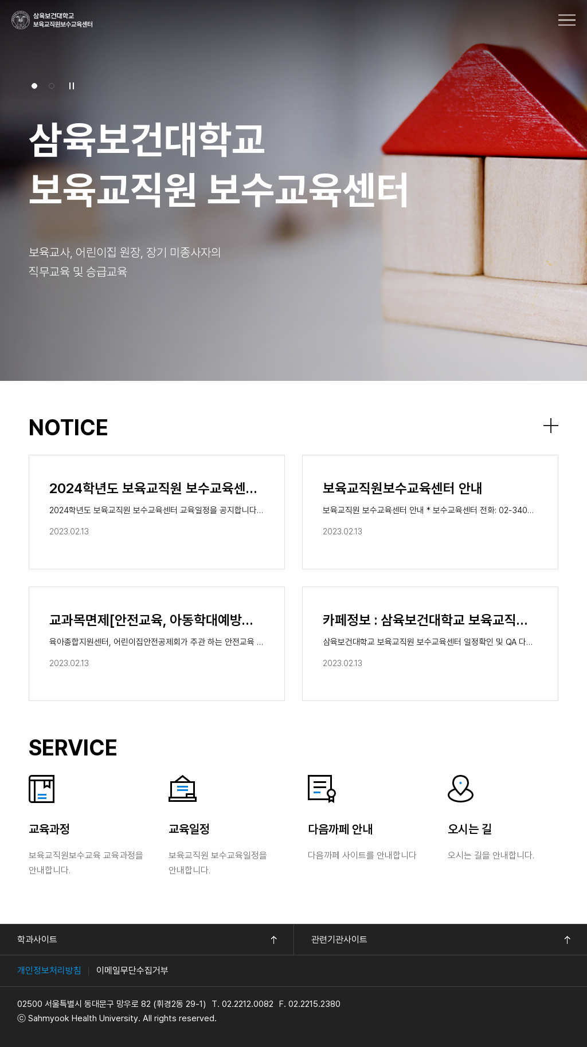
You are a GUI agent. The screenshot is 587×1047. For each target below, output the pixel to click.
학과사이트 (37, 939)
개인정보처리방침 (49, 970)
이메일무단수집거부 (132, 970)
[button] (34, 86)
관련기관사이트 (339, 939)
